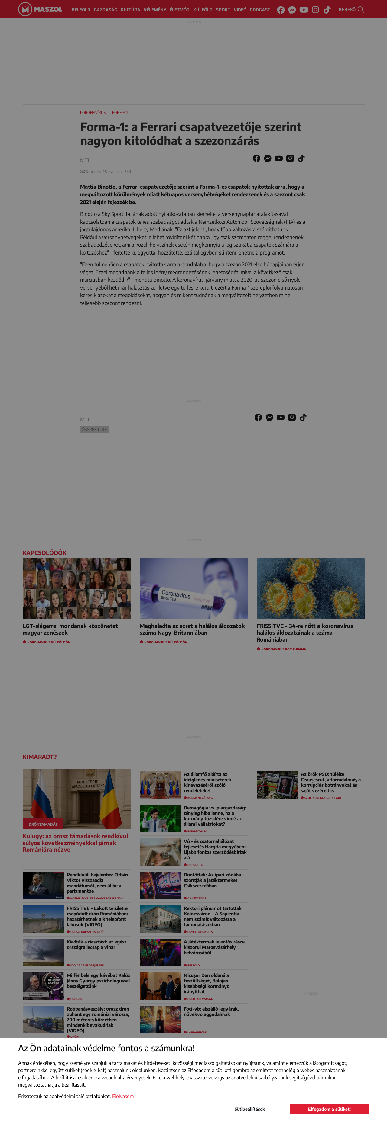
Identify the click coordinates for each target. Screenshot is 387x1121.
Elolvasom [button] (123, 1096)
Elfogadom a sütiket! (329, 1109)
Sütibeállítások (250, 1109)
